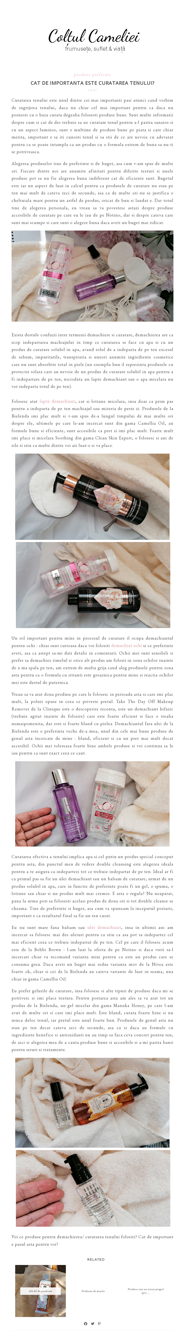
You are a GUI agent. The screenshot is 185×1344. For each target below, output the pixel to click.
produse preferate (92, 74)
